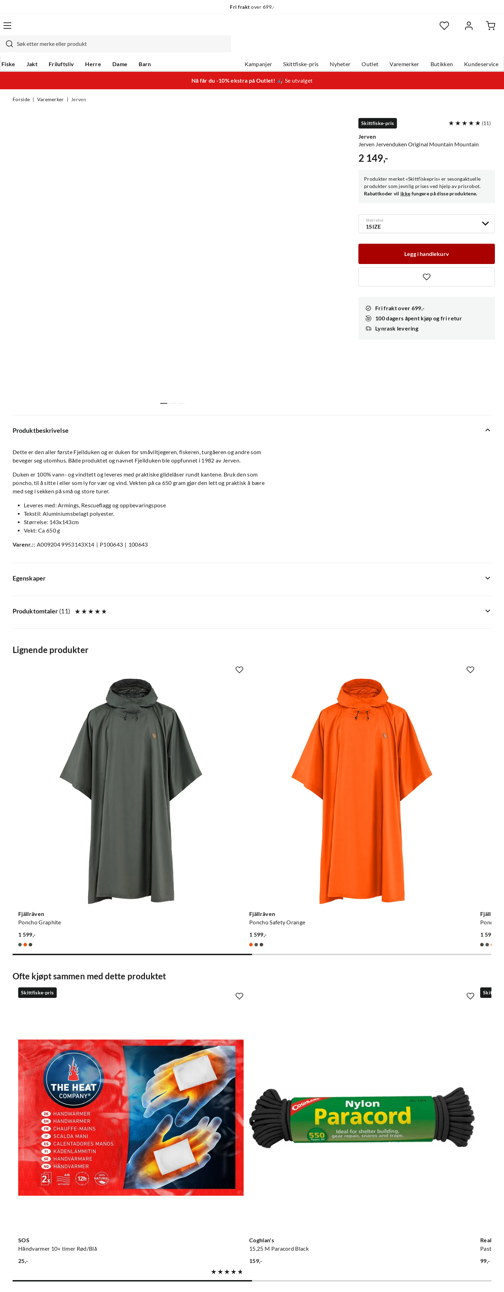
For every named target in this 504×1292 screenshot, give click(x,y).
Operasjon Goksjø (235, 1162)
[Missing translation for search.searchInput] (135, 29)
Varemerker (391, 49)
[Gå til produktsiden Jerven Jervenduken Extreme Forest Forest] (437, 960)
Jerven (78, 86)
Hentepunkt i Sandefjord (43, 1139)
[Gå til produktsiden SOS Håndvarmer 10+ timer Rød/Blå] (66, 960)
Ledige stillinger (232, 1128)
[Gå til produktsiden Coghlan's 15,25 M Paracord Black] (190, 960)
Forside (21, 86)
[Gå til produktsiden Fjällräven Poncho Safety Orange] (190, 745)
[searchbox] (251, 29)
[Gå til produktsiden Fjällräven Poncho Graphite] (66, 745)
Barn (156, 49)
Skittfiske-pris (288, 49)
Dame (131, 49)
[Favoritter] (423, 30)
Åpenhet (223, 1184)
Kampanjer (246, 49)
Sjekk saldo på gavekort (42, 1150)
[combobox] (244, 29)
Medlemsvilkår (230, 1206)
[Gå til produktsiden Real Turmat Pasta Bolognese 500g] (314, 960)
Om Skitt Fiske (230, 1117)
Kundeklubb (227, 1195)
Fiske (20, 49)
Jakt (43, 49)
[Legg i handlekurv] (426, 238)
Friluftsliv (72, 49)
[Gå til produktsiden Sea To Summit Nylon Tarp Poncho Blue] (437, 745)
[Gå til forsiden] (46, 30)
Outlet (357, 49)
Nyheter (327, 49)
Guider (21, 1128)
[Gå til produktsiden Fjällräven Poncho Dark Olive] (314, 745)
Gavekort (124, 1128)
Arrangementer (231, 1150)
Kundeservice (468, 49)
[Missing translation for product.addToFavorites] (426, 262)
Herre (104, 49)
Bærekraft (225, 1173)
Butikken (429, 49)
